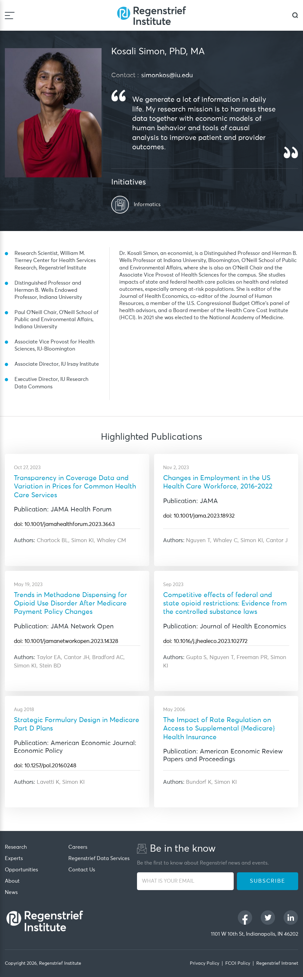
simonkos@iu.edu (167, 75)
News (11, 892)
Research (16, 847)
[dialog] (295, 15)
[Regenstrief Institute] (151, 15)
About (12, 881)
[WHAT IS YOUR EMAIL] (185, 881)
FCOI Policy (237, 963)
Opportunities (21, 869)
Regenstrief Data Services (99, 858)
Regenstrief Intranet (277, 963)
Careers (77, 847)
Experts (14, 858)
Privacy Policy (204, 963)
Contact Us (81, 869)
